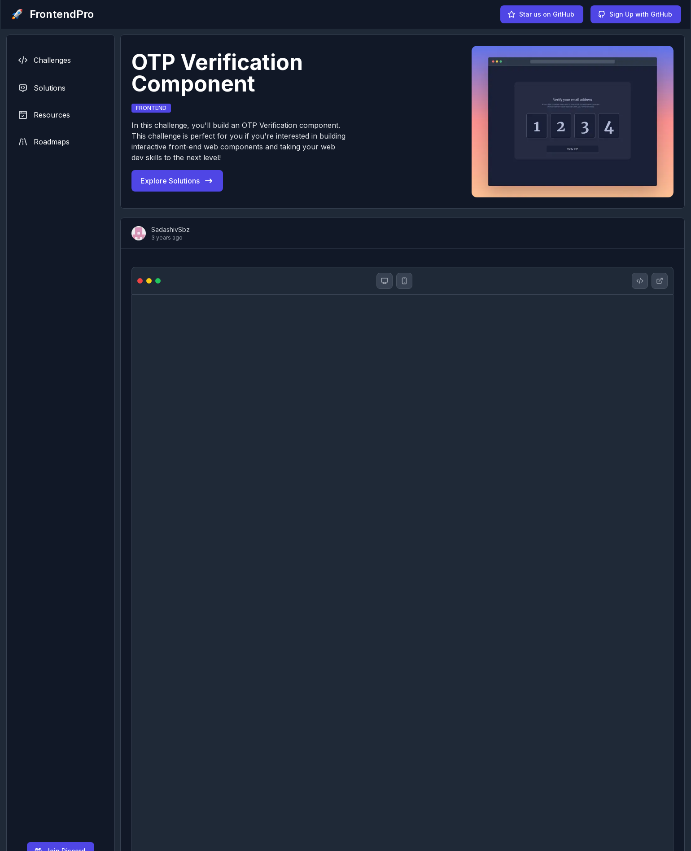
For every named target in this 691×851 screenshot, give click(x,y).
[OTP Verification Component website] (660, 281)
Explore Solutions (177, 180)
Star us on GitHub (540, 14)
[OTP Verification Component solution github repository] (640, 281)
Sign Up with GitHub (635, 14)
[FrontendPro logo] (52, 14)
